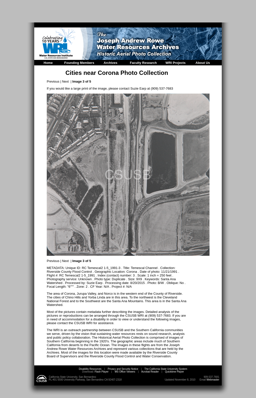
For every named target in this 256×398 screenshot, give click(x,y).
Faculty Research (143, 63)
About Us (203, 63)
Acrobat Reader (150, 371)
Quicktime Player (174, 371)
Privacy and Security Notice (123, 369)
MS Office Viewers (125, 371)
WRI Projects (176, 63)
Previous (53, 81)
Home (48, 63)
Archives (111, 63)
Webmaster (212, 379)
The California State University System (165, 369)
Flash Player (101, 371)
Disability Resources (90, 369)
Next (65, 81)
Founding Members (79, 63)
